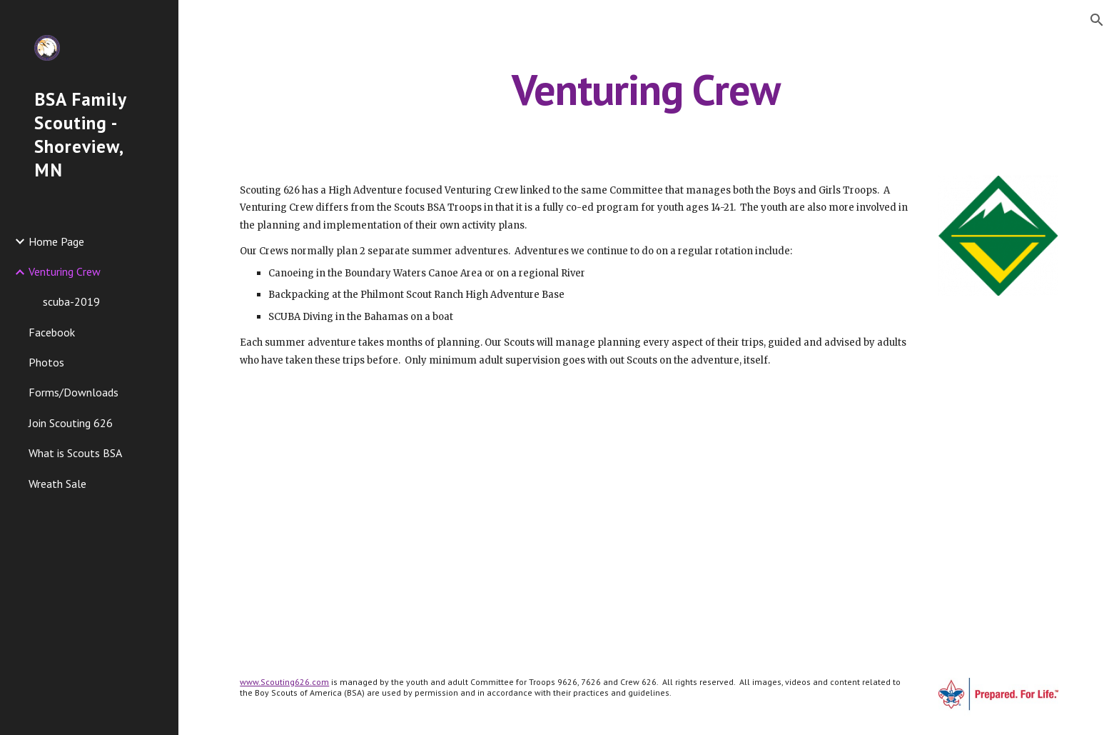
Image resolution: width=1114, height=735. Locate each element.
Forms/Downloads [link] (73, 392)
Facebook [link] (52, 332)
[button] (1097, 20)
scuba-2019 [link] (71, 301)
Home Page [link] (56, 241)
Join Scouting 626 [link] (71, 423)
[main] (646, 89)
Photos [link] (46, 362)
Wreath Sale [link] (57, 483)
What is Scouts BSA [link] (75, 453)
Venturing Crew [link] (65, 271)
